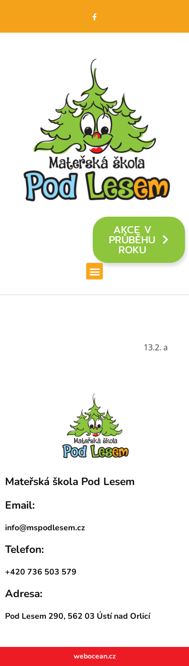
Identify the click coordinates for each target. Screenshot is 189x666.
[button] (94, 271)
